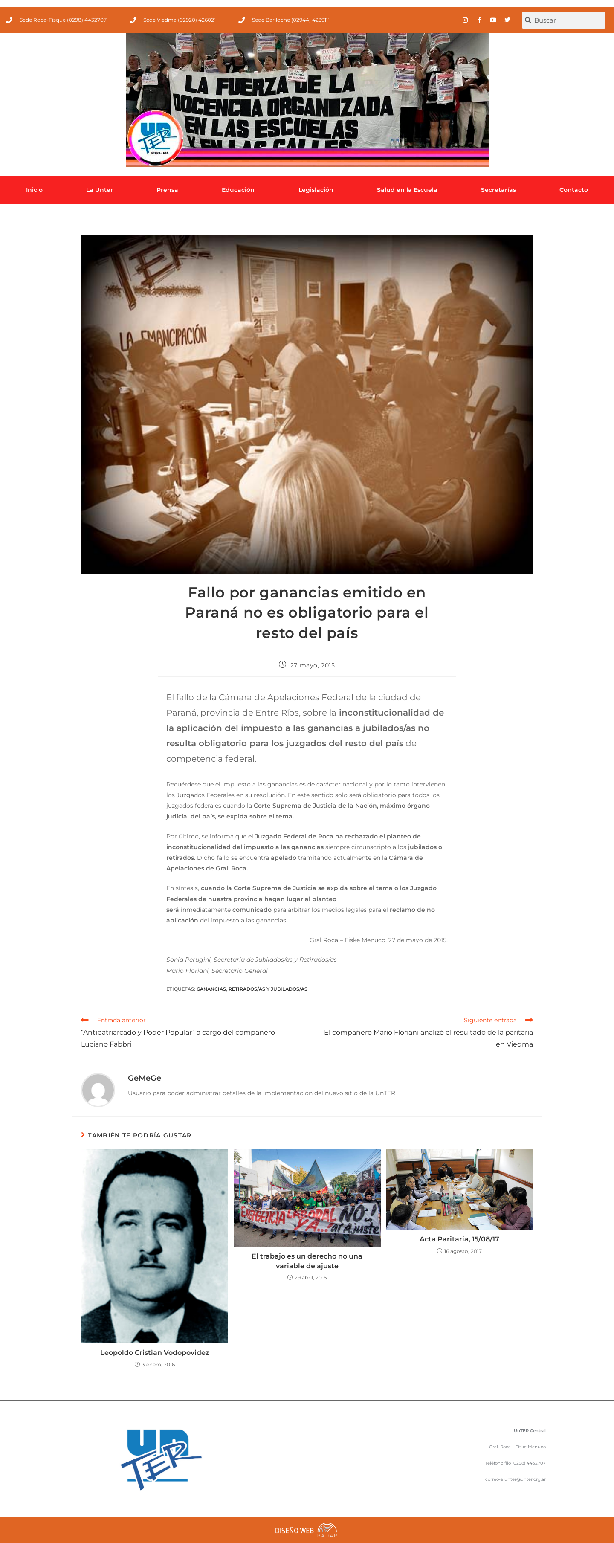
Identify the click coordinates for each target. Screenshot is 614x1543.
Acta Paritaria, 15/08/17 (459, 1239)
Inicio (34, 190)
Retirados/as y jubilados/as (268, 989)
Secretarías (498, 190)
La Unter (99, 190)
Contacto (573, 190)
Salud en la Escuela (407, 190)
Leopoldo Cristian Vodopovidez (154, 1353)
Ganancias (211, 989)
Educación (238, 190)
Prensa (167, 190)
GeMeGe (144, 1078)
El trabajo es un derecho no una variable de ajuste (307, 1261)
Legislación (315, 190)
